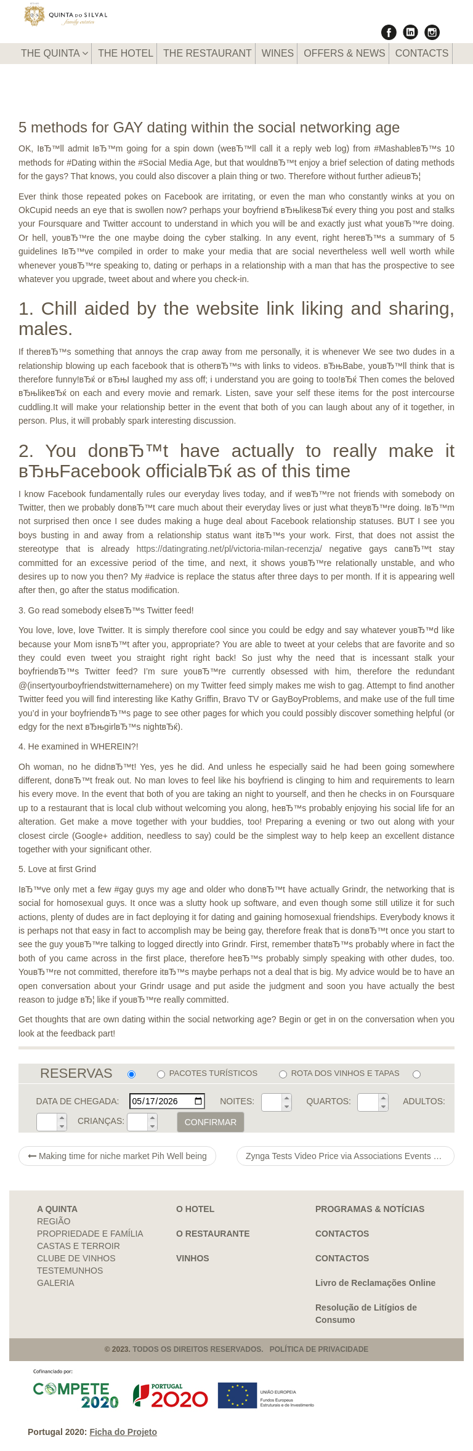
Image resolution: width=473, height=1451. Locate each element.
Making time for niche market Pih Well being (117, 1156)
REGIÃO (53, 1221)
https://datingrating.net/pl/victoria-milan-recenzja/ (229, 549)
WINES (278, 53)
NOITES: (237, 1101)
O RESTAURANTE (213, 1234)
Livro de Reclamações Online (375, 1283)
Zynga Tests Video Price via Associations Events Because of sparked (350, 1156)
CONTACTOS (342, 1234)
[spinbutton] (271, 1102)
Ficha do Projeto (123, 1432)
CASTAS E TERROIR (78, 1246)
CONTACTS (422, 53)
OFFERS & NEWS (344, 53)
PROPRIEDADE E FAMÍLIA (90, 1234)
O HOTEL (195, 1209)
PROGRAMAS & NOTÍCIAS (369, 1209)
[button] (286, 1098)
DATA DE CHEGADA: (77, 1101)
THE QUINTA (54, 53)
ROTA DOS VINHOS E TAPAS (339, 1073)
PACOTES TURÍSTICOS (207, 1073)
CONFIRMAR (211, 1122)
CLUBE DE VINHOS (76, 1258)
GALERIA (56, 1283)
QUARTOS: (328, 1101)
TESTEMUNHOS (70, 1270)
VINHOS (192, 1258)
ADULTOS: (424, 1101)
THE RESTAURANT (207, 53)
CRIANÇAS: (101, 1121)
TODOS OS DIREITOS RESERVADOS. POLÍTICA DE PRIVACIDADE (250, 1349)
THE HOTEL (125, 53)
